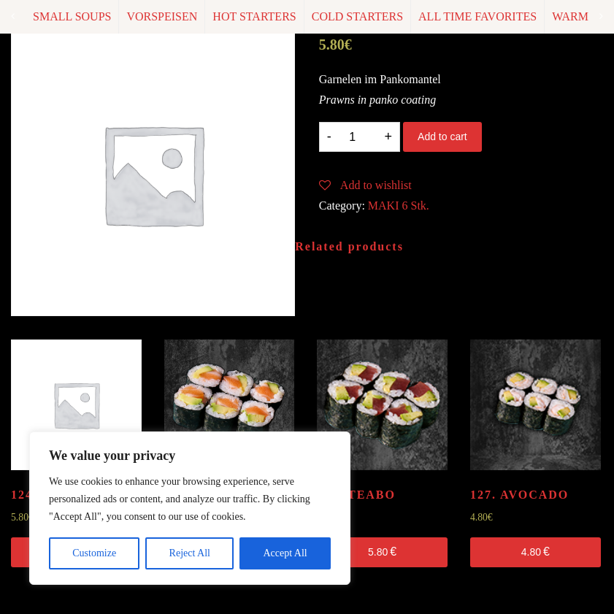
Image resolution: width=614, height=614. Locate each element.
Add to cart (442, 136)
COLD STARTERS (357, 16)
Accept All (285, 553)
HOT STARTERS (254, 16)
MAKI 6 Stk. (398, 205)
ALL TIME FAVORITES (477, 16)
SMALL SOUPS (72, 16)
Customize (94, 553)
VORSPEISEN (161, 16)
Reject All (189, 553)
